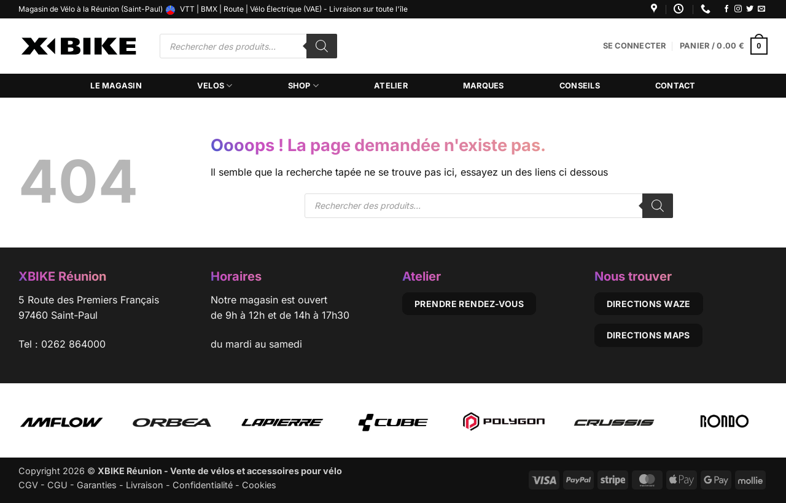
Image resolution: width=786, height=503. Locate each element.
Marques (483, 85)
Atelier (391, 85)
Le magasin (116, 85)
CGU (57, 485)
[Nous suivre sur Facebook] (726, 9)
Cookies (259, 485)
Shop (303, 86)
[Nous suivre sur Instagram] (738, 9)
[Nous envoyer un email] (761, 9)
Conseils (579, 85)
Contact (675, 85)
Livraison (144, 485)
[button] (634, 46)
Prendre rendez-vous (469, 303)
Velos (215, 86)
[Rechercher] (321, 46)
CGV (28, 485)
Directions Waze (649, 303)
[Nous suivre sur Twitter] (749, 9)
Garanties (97, 485)
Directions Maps (648, 335)
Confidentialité (203, 485)
